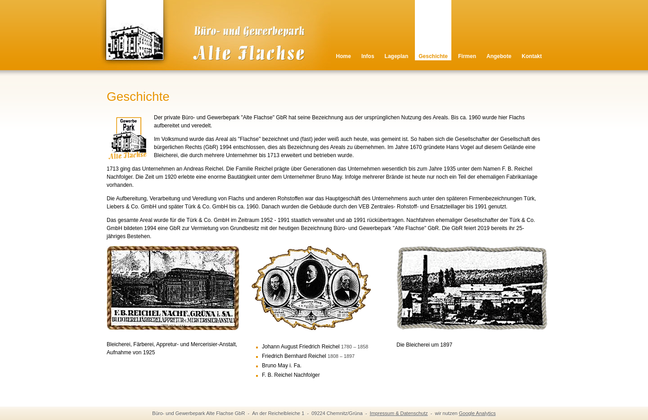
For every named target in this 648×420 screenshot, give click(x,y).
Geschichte (433, 56)
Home (343, 56)
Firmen (467, 56)
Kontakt (532, 56)
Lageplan (397, 56)
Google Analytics (477, 413)
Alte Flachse (207, 43)
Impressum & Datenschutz (399, 413)
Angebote (498, 56)
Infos (367, 56)
